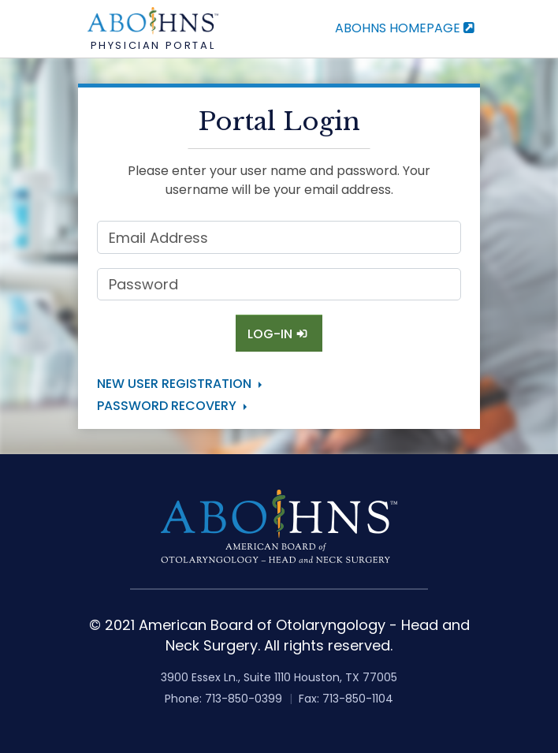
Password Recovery (166, 405)
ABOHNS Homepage (406, 28)
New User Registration (174, 383)
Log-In (278, 334)
